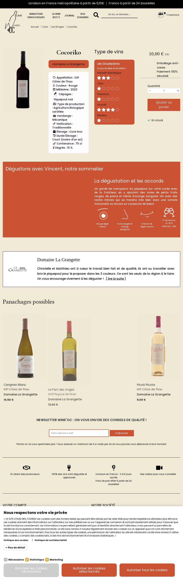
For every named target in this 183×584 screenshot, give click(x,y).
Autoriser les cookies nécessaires (31, 570)
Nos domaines (83, 15)
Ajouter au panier (164, 104)
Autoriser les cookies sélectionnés (89, 570)
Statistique (37, 559)
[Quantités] (163, 90)
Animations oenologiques (36, 15)
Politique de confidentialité (51, 540)
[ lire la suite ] (116, 279)
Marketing (56, 559)
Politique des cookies (16, 540)
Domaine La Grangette (58, 259)
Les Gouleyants (108, 64)
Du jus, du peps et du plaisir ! (111, 68)
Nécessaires (16, 559)
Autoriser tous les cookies (147, 570)
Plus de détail (16, 547)
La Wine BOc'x (56, 15)
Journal (69, 15)
